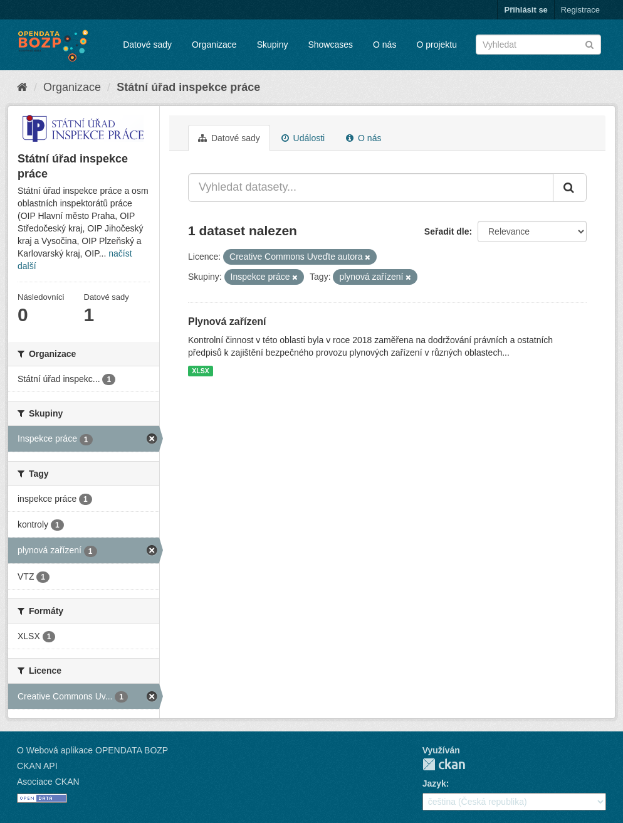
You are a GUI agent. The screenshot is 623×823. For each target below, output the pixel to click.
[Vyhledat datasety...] (370, 187)
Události (303, 138)
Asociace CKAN (48, 782)
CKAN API (37, 766)
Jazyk (434, 783)
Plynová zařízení (227, 321)
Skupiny (272, 45)
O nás (384, 45)
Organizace (214, 45)
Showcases (330, 45)
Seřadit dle (446, 231)
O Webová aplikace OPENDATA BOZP (92, 750)
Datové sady (147, 45)
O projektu (436, 45)
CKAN (443, 764)
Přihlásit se (525, 9)
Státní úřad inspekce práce (188, 87)
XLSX (200, 370)
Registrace (580, 9)
